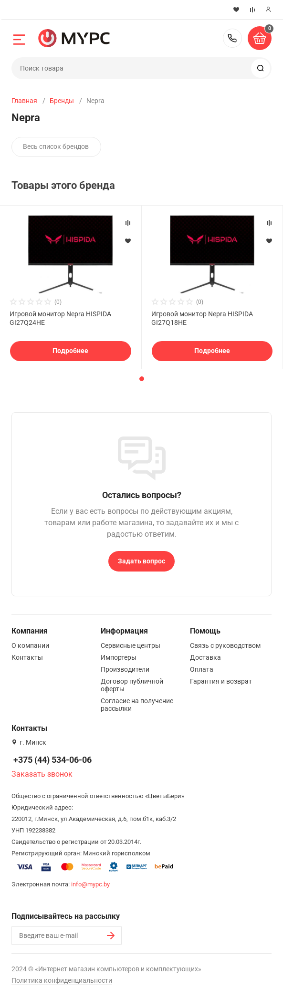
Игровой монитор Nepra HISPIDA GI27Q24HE (60, 318)
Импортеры (118, 657)
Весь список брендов (56, 146)
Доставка (205, 657)
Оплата (201, 669)
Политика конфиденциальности (61, 980)
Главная (24, 100)
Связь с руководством (225, 645)
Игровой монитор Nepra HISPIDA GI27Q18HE (202, 318)
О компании (30, 645)
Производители (125, 669)
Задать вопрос (141, 561)
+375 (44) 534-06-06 (232, 38)
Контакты (27, 657)
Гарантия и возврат (221, 681)
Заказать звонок (42, 774)
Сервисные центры (130, 645)
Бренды (62, 100)
